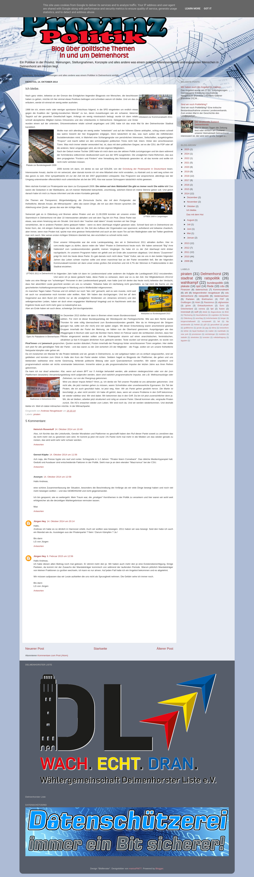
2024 (187, 153)
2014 (187, 193)
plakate (185, 286)
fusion (222, 309)
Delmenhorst (211, 274)
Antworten (39, 444)
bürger (223, 318)
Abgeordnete (216, 312)
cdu (222, 286)
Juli (189, 224)
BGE (227, 312)
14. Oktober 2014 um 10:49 (68, 429)
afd (186, 292)
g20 (205, 325)
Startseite (100, 648)
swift (196, 312)
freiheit (197, 325)
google (226, 325)
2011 (187, 252)
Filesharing (188, 315)
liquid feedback (198, 331)
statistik (184, 337)
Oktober (191, 206)
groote (199, 328)
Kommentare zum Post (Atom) (52, 655)
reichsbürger (210, 334)
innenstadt (185, 312)
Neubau (225, 315)
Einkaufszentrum (205, 305)
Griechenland (187, 309)
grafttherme (188, 328)
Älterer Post (165, 648)
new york (184, 334)
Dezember (192, 197)
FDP (222, 299)
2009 (187, 261)
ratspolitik (212, 278)
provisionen (196, 334)
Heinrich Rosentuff (44, 429)
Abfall (205, 312)
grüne (188, 305)
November (192, 201)
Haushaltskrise (202, 315)
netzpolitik (204, 296)
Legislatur (215, 315)
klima (214, 328)
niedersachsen (221, 296)
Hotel (197, 302)
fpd (212, 309)
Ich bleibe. (191, 210)
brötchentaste (211, 318)
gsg (206, 328)
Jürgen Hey (40, 521)
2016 (187, 185)
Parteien (190, 299)
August (191, 220)
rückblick (222, 334)
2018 (187, 176)
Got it (207, 8)
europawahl (206, 321)
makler (211, 331)
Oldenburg (188, 318)
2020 (187, 167)
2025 (187, 149)
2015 (187, 189)
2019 (187, 171)
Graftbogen (186, 302)
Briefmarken (207, 299)
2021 (187, 162)
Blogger (159, 868)
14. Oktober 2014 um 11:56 (63, 454)
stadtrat (187, 278)
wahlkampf (189, 282)
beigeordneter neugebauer (206, 292)
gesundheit (214, 325)
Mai (189, 233)
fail (219, 321)
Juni (189, 229)
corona (202, 309)
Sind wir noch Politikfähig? (194, 104)
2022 (187, 158)
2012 (187, 247)
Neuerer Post (34, 648)
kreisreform (224, 328)
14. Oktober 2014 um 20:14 (60, 521)
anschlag (199, 318)
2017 (187, 180)
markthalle (221, 331)
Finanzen (185, 289)
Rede (210, 286)
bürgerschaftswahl (188, 321)
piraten (36, 414)
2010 (187, 256)
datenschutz (202, 289)
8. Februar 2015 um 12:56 (60, 556)
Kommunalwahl (221, 289)
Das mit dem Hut (194, 214)
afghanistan (223, 302)
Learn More (192, 8)
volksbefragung (219, 337)
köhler (186, 331)
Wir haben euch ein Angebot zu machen (201, 87)
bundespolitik (215, 282)
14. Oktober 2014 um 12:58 (57, 477)
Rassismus (209, 302)
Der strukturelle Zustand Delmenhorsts (207, 123)
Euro (222, 305)
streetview (195, 337)
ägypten (184, 341)
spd (198, 286)
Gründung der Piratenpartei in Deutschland (144, 169)
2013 (187, 243)
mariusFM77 (135, 868)
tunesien (206, 337)
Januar (191, 237)
